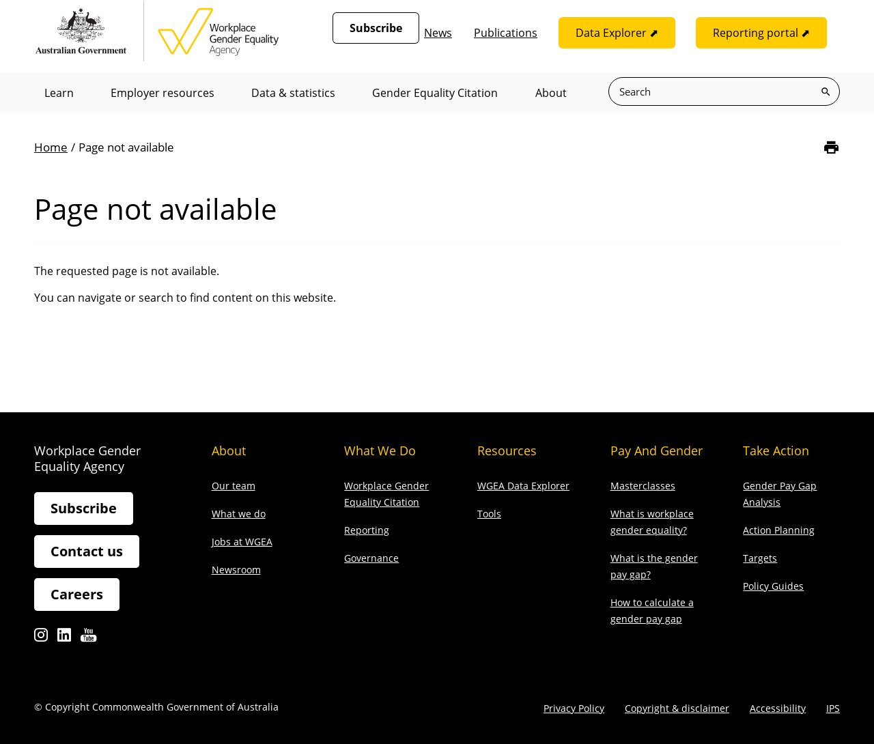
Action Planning (779, 530)
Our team (233, 485)
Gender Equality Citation (437, 92)
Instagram (41, 638)
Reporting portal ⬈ (761, 32)
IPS (833, 708)
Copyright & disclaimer (677, 708)
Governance (371, 558)
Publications (505, 32)
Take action (776, 450)
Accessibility (778, 708)
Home (51, 147)
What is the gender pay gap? (654, 566)
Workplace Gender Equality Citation (386, 494)
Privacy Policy (574, 708)
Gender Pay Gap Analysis (780, 494)
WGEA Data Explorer (523, 485)
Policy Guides (773, 586)
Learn (59, 92)
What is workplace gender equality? (652, 521)
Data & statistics (295, 92)
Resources (507, 450)
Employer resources (163, 92)
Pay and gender (656, 450)
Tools (489, 513)
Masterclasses (642, 485)
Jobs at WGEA (242, 541)
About (553, 92)
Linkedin (64, 638)
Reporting (366, 530)
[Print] (831, 147)
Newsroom (236, 569)
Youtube (88, 638)
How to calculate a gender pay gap (652, 610)
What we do (239, 513)
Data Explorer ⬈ (617, 32)
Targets (760, 558)
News (438, 32)
